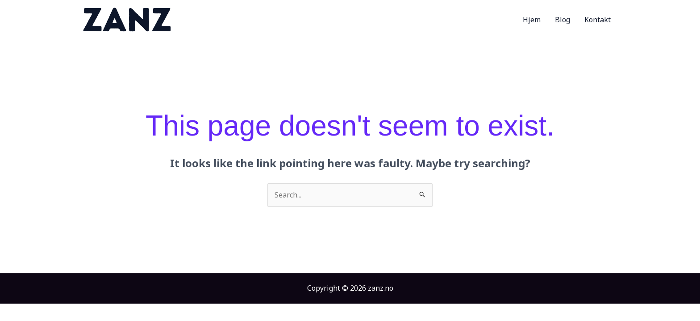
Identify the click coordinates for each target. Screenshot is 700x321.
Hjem (532, 20)
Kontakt (597, 20)
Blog (562, 20)
